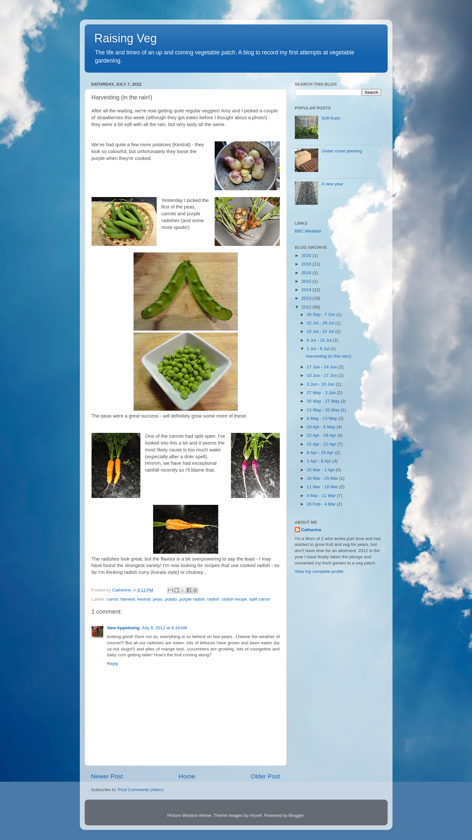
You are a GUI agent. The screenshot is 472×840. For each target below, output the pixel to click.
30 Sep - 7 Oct (321, 314)
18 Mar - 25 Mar (323, 478)
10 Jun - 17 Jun (322, 375)
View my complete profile (319, 571)
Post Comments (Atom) (141, 789)
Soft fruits (331, 118)
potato (171, 599)
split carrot (259, 599)
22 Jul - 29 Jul (321, 322)
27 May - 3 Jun (322, 392)
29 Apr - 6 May (322, 426)
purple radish (192, 599)
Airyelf (256, 815)
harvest (128, 599)
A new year (332, 183)
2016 (306, 272)
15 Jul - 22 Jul (321, 331)
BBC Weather (308, 231)
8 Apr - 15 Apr (321, 452)
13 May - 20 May (324, 409)
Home (187, 776)
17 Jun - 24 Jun (322, 366)
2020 (306, 255)
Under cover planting (342, 151)
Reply (113, 663)
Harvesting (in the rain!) (328, 356)
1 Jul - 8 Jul (319, 348)
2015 (306, 281)
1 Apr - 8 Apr (320, 461)
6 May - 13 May (322, 418)
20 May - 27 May (324, 401)
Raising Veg (125, 38)
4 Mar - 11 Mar (322, 495)
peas (157, 599)
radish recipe (234, 599)
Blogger (296, 815)
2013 (306, 298)
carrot (112, 599)
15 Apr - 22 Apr (322, 444)
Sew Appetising (123, 627)
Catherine (311, 529)
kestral (143, 599)
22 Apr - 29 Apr (322, 435)
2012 (306, 307)
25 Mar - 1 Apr (321, 469)
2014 (306, 289)
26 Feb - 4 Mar (322, 504)
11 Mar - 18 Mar (323, 486)
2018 (306, 264)
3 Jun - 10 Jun (321, 384)
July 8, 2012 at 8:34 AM (164, 627)
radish (213, 599)
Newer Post (107, 776)
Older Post (265, 776)
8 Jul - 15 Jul (320, 340)
